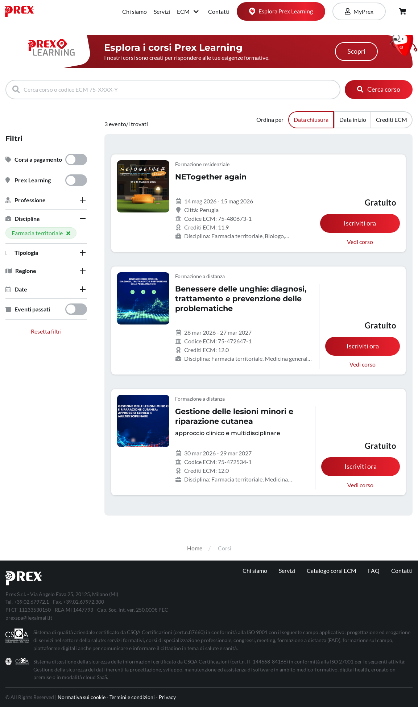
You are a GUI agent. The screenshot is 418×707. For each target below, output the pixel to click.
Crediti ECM (391, 119)
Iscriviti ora (360, 223)
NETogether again (211, 176)
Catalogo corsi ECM (331, 570)
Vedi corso (360, 241)
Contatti (218, 11)
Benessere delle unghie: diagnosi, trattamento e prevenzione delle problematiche (240, 298)
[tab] (46, 200)
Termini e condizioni (132, 697)
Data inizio (352, 119)
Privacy (167, 697)
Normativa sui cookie (81, 697)
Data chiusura (311, 119)
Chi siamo (134, 11)
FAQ (374, 570)
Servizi (162, 11)
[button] (46, 200)
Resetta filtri (46, 331)
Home (194, 548)
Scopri (356, 51)
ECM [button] (188, 11)
